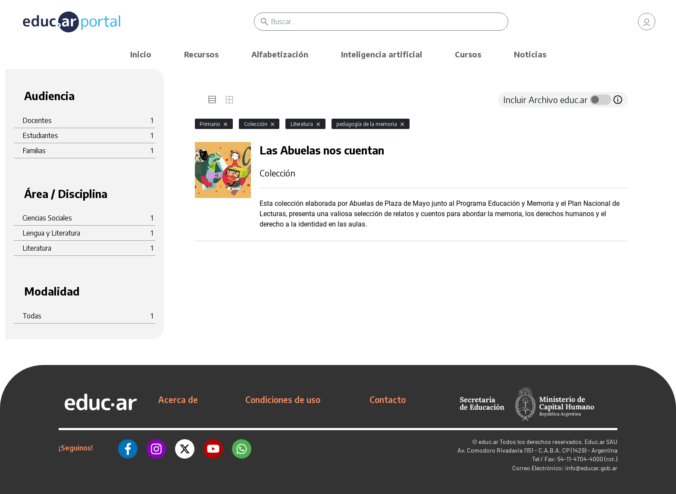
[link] (646, 21)
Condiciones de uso (282, 399)
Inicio (140, 54)
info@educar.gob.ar (591, 468)
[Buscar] (389, 21)
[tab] (212, 100)
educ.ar (488, 441)
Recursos (201, 54)
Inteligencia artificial (381, 54)
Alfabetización (279, 54)
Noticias (530, 54)
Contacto (387, 399)
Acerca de (178, 399)
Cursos (468, 54)
